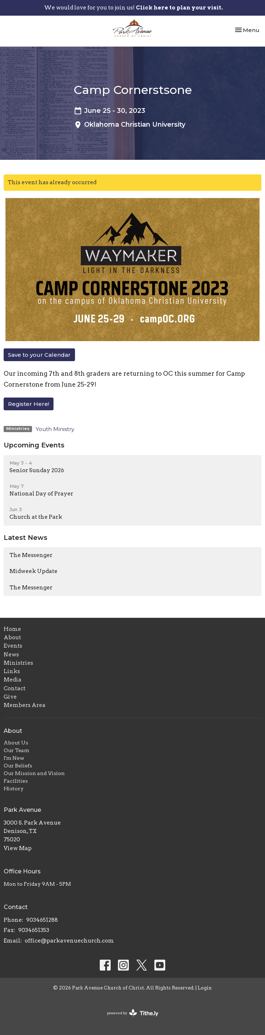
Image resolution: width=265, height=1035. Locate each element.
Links (12, 671)
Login (205, 988)
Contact (14, 688)
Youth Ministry (55, 429)
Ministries (18, 663)
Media (12, 679)
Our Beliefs (18, 766)
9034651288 (42, 920)
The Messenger (30, 555)
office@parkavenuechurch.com (69, 940)
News (11, 654)
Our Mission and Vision (34, 773)
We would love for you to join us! (133, 7)
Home (12, 629)
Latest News (25, 538)
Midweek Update (33, 571)
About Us (16, 743)
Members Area (25, 705)
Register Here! (28, 403)
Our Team (16, 750)
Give (10, 697)
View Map (18, 848)
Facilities (16, 781)
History (14, 788)
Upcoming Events (34, 445)
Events (13, 646)
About (12, 637)
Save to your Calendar (39, 354)
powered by (132, 1013)
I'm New (14, 758)
